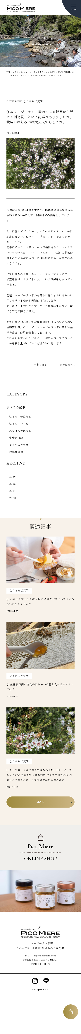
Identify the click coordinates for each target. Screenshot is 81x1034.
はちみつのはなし (20, 416)
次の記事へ (66, 364)
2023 (12, 498)
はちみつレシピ (19, 423)
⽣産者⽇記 (16, 438)
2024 (12, 490)
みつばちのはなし (20, 430)
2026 (12, 476)
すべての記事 (15, 407)
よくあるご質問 (19, 445)
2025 (12, 483)
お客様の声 (16, 452)
